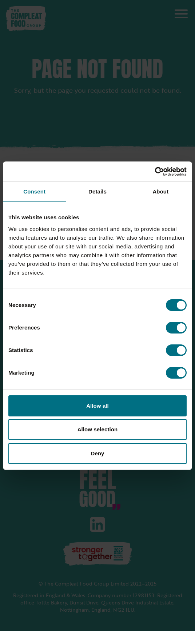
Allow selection (97, 429)
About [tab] (160, 191)
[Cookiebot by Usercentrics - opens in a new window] (155, 171)
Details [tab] (97, 191)
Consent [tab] (34, 191)
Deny (97, 453)
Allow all (97, 406)
